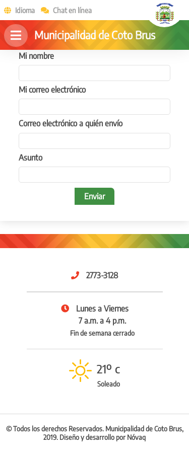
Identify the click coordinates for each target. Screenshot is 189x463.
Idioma (17, 10)
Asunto (30, 157)
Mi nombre (36, 56)
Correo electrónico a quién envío (70, 123)
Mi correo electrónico (52, 90)
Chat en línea (64, 10)
